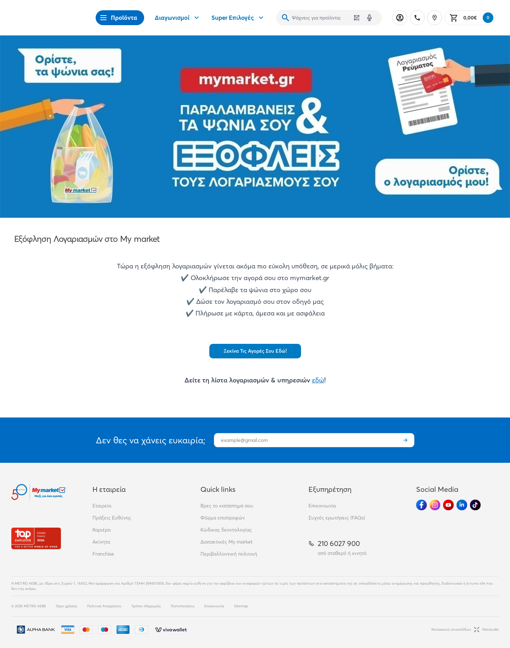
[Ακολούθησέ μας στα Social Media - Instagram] (435, 505)
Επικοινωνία (322, 505)
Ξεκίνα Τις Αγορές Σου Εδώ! (255, 351)
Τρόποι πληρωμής (146, 606)
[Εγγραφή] (405, 440)
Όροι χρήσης (66, 606)
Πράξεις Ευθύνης (111, 518)
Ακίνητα (101, 542)
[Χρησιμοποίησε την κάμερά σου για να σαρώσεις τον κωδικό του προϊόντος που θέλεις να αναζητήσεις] (356, 17)
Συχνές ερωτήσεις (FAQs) (336, 518)
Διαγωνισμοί (178, 17)
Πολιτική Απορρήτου (104, 606)
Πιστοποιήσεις (182, 606)
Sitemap (241, 606)
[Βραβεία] (36, 538)
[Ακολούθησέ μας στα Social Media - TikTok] (475, 505)
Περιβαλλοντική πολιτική (228, 554)
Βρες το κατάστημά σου (226, 505)
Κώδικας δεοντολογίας (226, 530)
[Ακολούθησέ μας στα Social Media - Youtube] (448, 505)
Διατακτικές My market (226, 542)
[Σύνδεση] (399, 17)
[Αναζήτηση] (285, 17)
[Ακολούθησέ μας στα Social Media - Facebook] (421, 505)
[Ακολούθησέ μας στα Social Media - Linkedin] (462, 505)
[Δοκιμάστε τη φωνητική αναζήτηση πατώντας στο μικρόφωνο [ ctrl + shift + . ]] (369, 17)
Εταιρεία (101, 505)
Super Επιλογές (238, 17)
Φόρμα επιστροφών (222, 518)
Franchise (103, 554)
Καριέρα (101, 530)
